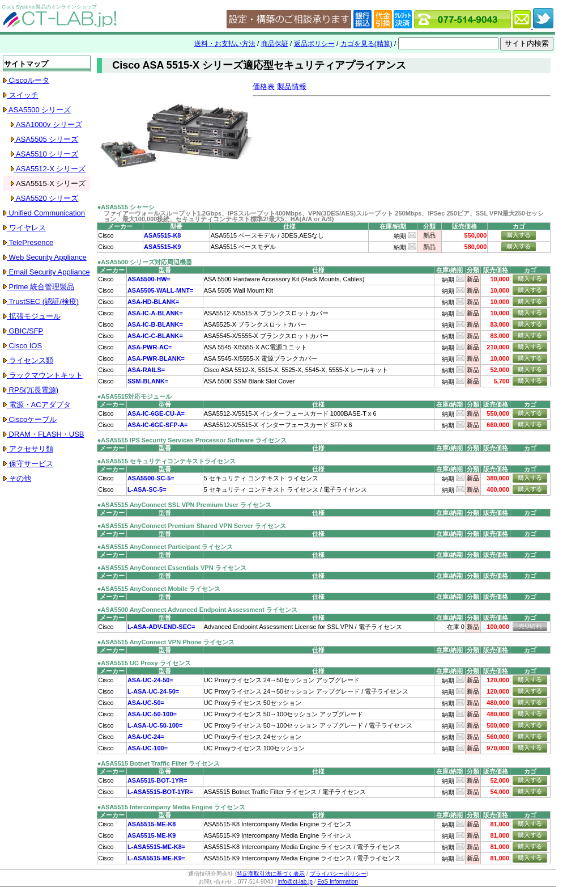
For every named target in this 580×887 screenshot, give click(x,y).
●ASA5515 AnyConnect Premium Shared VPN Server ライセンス (191, 525)
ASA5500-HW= (148, 279)
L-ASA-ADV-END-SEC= (161, 626)
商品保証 (274, 44)
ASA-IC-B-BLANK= (155, 324)
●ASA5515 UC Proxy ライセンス (144, 663)
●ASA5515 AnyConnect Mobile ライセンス (159, 588)
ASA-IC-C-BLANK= (155, 335)
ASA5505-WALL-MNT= (160, 290)
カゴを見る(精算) (366, 44)
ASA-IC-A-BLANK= (155, 313)
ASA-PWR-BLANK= (156, 358)
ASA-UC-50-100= (152, 714)
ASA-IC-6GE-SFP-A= (157, 424)
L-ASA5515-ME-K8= (156, 846)
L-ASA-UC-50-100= (155, 725)
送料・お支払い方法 (224, 44)
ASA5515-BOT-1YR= (157, 780)
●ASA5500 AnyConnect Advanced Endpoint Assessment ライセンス (197, 609)
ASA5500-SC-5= (150, 478)
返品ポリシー (314, 44)
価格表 (264, 86)
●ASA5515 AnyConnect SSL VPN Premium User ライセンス (184, 504)
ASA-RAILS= (146, 369)
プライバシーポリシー (338, 874)
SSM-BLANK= (147, 381)
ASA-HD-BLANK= (153, 301)
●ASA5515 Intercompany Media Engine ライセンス (171, 807)
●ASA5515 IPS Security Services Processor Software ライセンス (192, 440)
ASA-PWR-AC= (149, 347)
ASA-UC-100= (147, 748)
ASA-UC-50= (145, 702)
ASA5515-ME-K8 (151, 824)
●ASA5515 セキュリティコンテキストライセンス (166, 461)
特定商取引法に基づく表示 (271, 874)
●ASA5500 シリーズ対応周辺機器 (144, 262)
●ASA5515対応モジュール (134, 396)
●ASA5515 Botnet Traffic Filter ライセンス (158, 763)
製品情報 (291, 86)
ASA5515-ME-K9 (151, 835)
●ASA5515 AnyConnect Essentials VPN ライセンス (171, 567)
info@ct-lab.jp (295, 881)
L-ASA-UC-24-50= (153, 691)
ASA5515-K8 (162, 235)
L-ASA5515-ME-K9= (156, 858)
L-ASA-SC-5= (147, 489)
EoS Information (337, 881)
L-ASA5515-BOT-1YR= (160, 791)
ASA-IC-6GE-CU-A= (156, 413)
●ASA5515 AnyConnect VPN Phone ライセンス (165, 642)
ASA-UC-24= (145, 736)
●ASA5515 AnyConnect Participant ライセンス (165, 546)
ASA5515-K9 (162, 246)
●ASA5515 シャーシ (126, 207)
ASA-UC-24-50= (150, 680)
